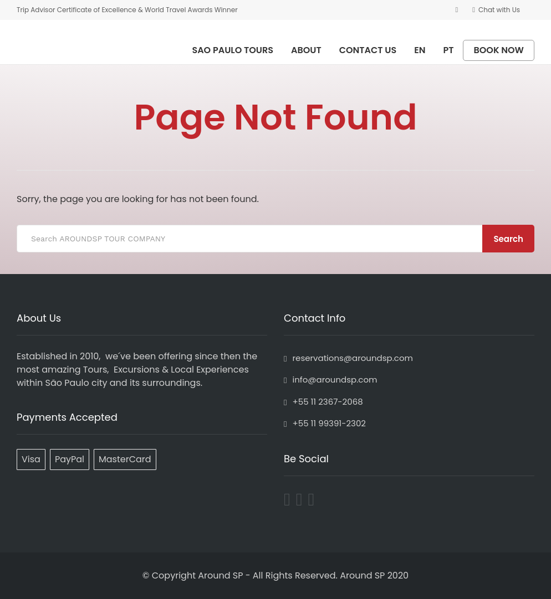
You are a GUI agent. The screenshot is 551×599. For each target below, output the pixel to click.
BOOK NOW (498, 50)
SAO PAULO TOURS (232, 50)
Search (508, 239)
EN (419, 50)
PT (448, 50)
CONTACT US (368, 50)
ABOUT (306, 50)
